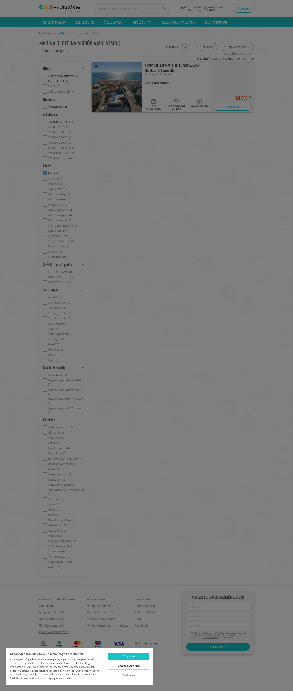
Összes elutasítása (129, 665)
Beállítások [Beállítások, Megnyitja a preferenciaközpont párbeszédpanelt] (128, 675)
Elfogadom (129, 656)
